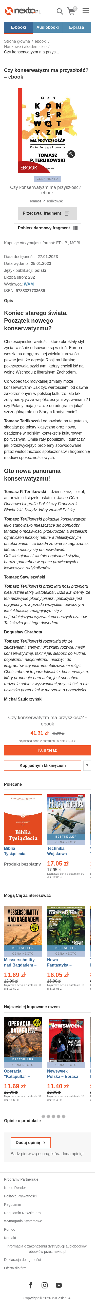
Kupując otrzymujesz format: (29, 243)
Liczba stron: (16, 277)
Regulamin (12, 1204)
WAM (29, 284)
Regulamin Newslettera (22, 1213)
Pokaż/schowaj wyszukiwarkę (60, 11)
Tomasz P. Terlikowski (46, 201)
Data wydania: (17, 263)
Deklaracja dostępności (22, 1260)
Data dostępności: (21, 257)
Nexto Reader (15, 1188)
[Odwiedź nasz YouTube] (59, 1285)
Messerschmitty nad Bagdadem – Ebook (20, 965)
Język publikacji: (19, 270)
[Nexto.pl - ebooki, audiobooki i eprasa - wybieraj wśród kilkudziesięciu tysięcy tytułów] (23, 11)
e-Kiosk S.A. (62, 1298)
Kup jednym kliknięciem (43, 765)
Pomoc (9, 1229)
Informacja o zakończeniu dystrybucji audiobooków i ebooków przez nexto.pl (47, 1249)
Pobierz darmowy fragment (44, 228)
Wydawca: (14, 284)
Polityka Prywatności (20, 1196)
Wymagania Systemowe (23, 1221)
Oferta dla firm (15, 1268)
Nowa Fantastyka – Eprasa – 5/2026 (62, 965)
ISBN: (10, 291)
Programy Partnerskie (21, 1179)
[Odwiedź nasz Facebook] (30, 1285)
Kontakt (10, 1238)
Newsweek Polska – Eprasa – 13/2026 (62, 1076)
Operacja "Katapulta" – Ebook (17, 1076)
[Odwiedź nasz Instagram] (45, 1285)
